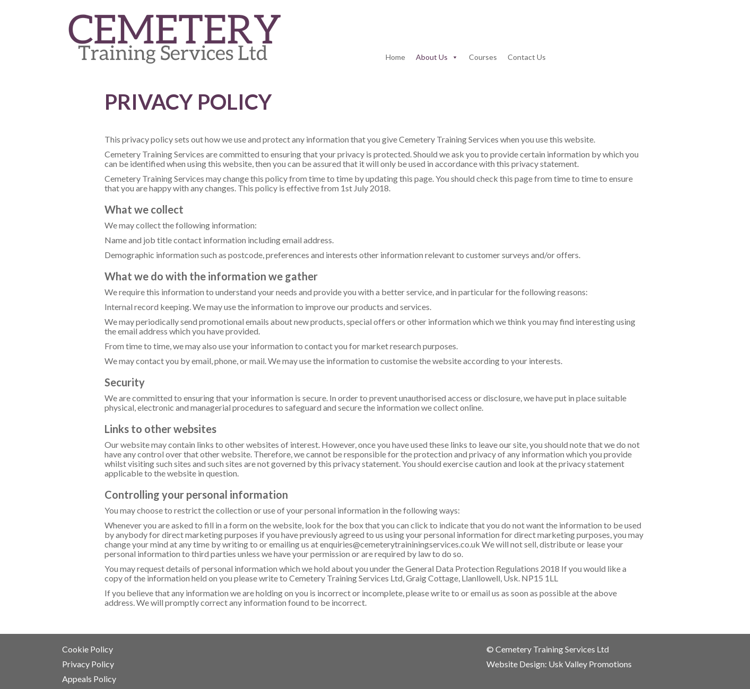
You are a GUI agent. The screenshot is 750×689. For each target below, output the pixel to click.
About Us (432, 56)
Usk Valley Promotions (590, 664)
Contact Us (527, 56)
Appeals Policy (89, 679)
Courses (483, 56)
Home (395, 56)
